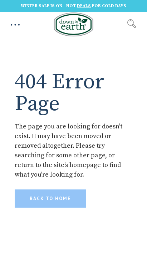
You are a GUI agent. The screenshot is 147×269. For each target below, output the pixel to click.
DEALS (84, 6)
